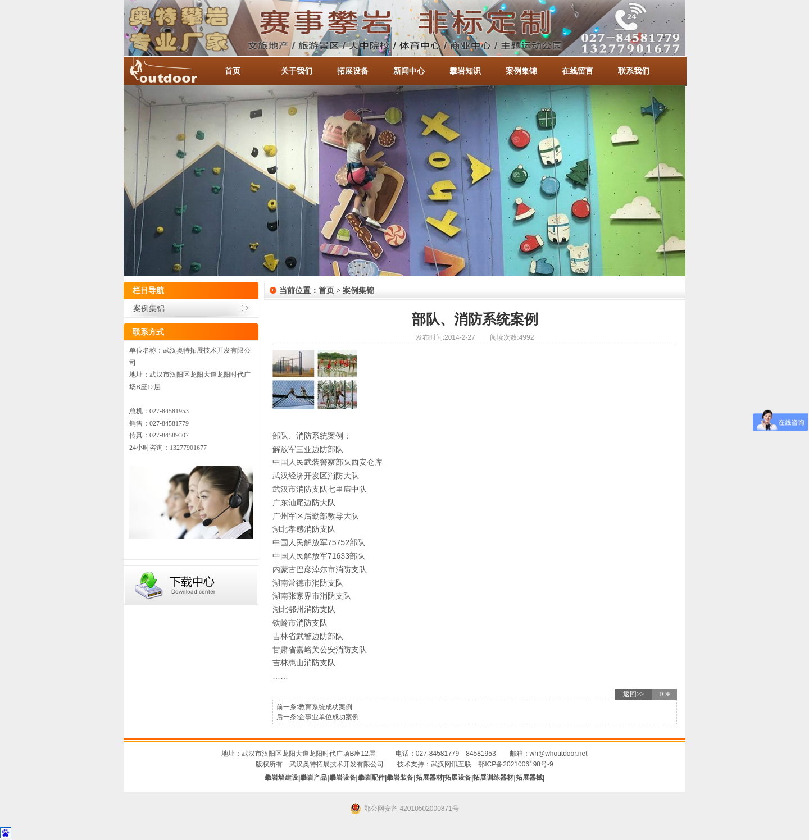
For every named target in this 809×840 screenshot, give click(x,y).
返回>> (633, 694)
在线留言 (577, 70)
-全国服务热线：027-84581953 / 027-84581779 (174, 71)
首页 (232, 70)
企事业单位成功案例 (328, 717)
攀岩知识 (465, 70)
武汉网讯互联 (451, 764)
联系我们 (633, 70)
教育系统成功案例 (325, 707)
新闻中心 (409, 70)
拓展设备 (353, 70)
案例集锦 (521, 70)
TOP (664, 694)
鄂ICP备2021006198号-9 (515, 764)
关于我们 (296, 70)
